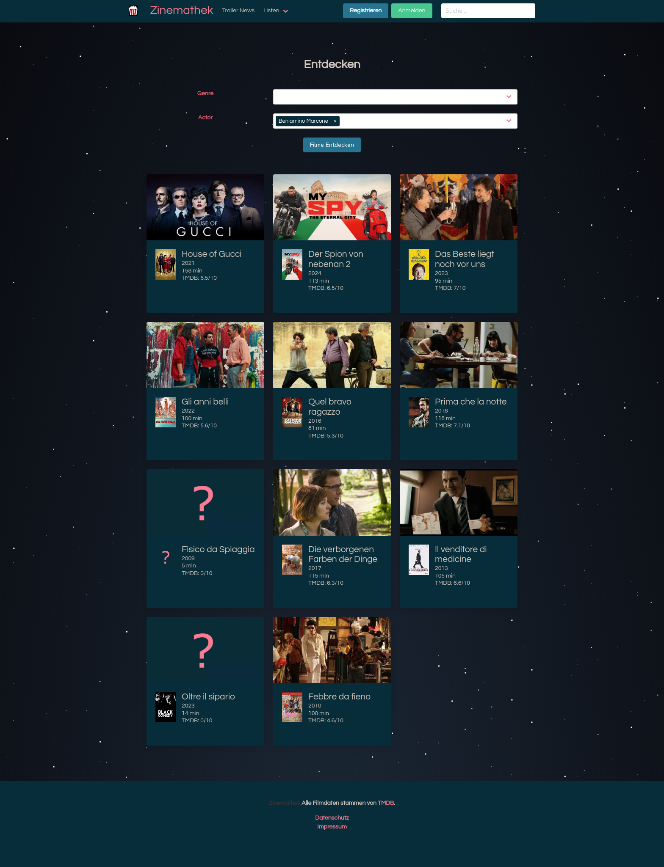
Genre (205, 93)
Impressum (332, 827)
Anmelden (411, 11)
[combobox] (397, 97)
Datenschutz (332, 818)
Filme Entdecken (332, 145)
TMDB (386, 803)
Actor (205, 118)
